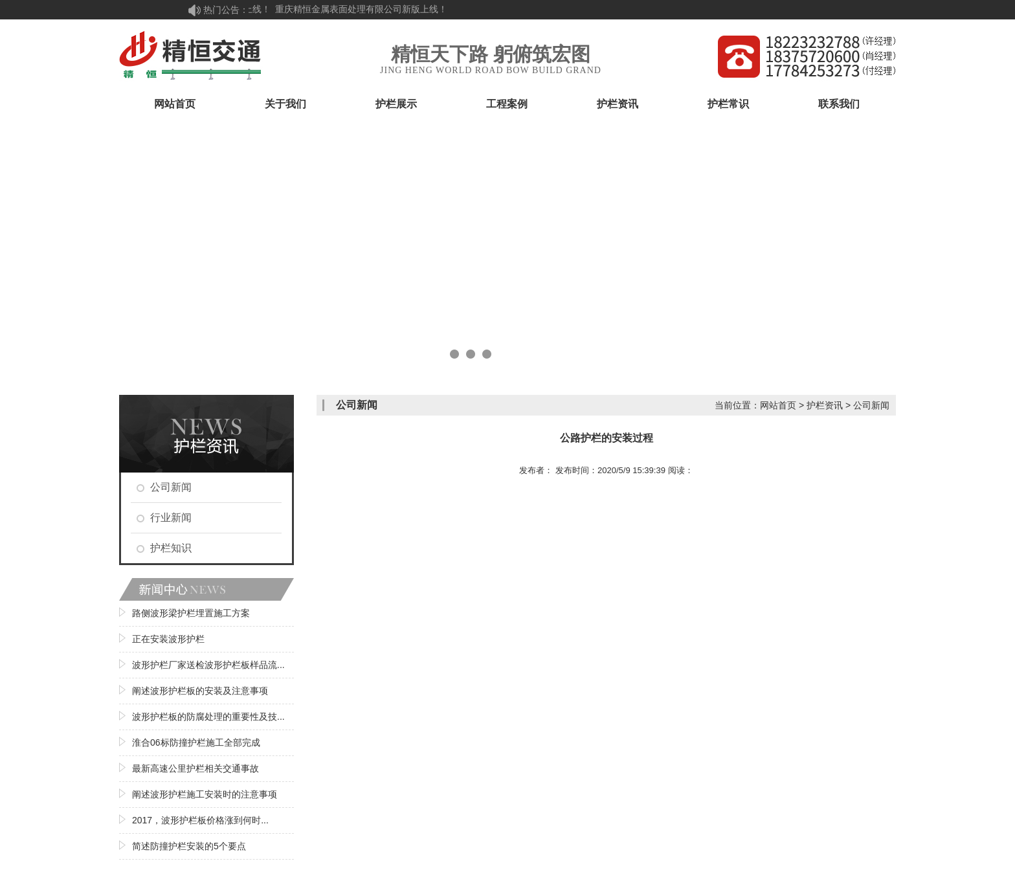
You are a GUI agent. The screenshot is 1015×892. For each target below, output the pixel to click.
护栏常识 (728, 103)
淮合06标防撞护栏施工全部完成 (196, 742)
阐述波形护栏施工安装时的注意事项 (204, 794)
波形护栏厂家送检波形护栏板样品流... (208, 665)
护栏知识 (171, 547)
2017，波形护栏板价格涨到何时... (200, 820)
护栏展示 (396, 103)
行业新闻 (171, 517)
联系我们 (839, 103)
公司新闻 (171, 487)
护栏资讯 (617, 103)
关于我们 (285, 103)
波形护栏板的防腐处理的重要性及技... (208, 716)
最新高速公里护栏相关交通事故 (195, 768)
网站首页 (174, 103)
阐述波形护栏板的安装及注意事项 (200, 691)
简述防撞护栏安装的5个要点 (189, 846)
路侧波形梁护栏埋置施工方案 (191, 613)
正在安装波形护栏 (168, 639)
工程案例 (507, 103)
